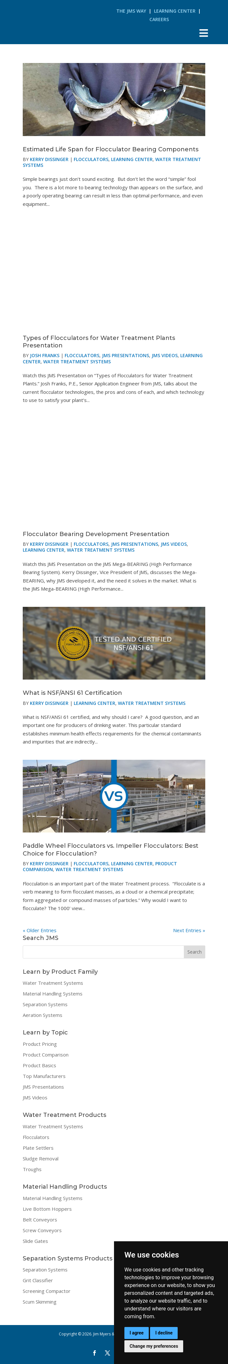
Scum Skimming (40, 1301)
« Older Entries (40, 930)
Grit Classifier (38, 1280)
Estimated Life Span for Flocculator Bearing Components (110, 149)
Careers (159, 19)
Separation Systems (45, 1004)
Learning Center (175, 11)
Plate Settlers (38, 1148)
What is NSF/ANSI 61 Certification (72, 692)
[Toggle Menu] (204, 33)
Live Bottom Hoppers (47, 1209)
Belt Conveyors (40, 1219)
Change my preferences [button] (154, 1346)
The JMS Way (131, 11)
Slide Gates (35, 1241)
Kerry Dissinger (49, 159)
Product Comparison (46, 1054)
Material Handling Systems (52, 993)
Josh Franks (44, 355)
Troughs (32, 1169)
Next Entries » (189, 930)
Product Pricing (40, 1044)
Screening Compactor (46, 1291)
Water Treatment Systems (77, 361)
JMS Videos (165, 355)
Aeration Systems (42, 1015)
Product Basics (39, 1065)
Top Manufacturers (44, 1076)
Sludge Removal (40, 1158)
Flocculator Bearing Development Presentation (96, 534)
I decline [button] (163, 1332)
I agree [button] (137, 1332)
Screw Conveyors (42, 1230)
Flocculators (91, 159)
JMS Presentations (125, 355)
